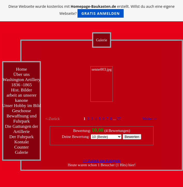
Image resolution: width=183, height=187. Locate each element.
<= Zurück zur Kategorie (102, 160)
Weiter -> (150, 119)
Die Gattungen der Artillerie (21, 129)
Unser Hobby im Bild (21, 105)
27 (119, 119)
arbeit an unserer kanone (21, 98)
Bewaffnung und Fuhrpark (21, 118)
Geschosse (21, 110)
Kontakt (21, 141)
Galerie (21, 152)
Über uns (21, 74)
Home (21, 69)
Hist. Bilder (21, 90)
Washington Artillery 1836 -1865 (21, 82)
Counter (21, 147)
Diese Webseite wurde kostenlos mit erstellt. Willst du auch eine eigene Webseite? (91, 11)
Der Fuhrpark (21, 136)
